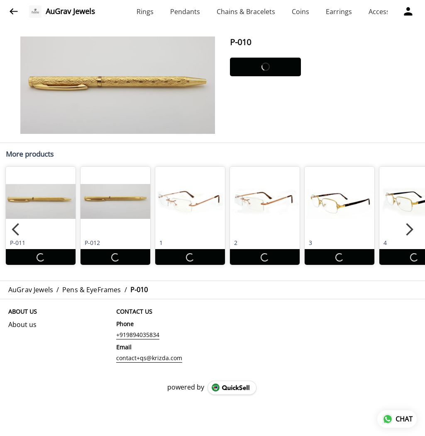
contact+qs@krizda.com (149, 358)
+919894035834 (137, 335)
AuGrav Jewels (70, 11)
